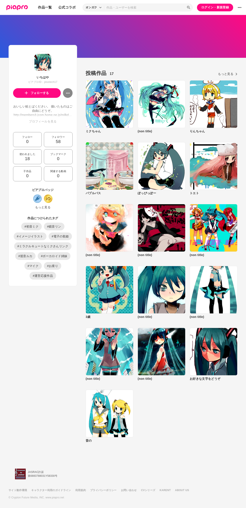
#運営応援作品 (43, 275)
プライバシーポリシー (103, 490)
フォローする (37, 93)
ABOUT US (182, 490)
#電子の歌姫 (60, 236)
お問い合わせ (129, 490)
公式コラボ (67, 7)
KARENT (165, 490)
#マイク (33, 266)
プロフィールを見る (43, 121)
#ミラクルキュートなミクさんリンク (42, 246)
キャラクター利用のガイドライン (51, 490)
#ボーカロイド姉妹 (54, 256)
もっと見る (43, 207)
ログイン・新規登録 (215, 7)
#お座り (52, 266)
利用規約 (80, 490)
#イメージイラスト (30, 236)
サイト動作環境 (18, 490)
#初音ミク (31, 226)
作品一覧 (45, 7)
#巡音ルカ (25, 256)
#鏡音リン (54, 226)
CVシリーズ (148, 490)
